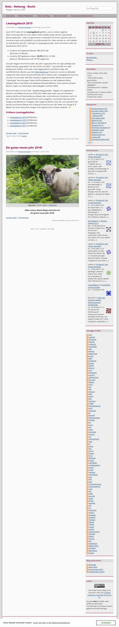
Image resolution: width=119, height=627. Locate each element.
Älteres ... (90, 60)
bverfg (91, 365)
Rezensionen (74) (98, 135)
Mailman (92, 458)
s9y (90, 491)
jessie (91, 446)
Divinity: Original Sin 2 (97, 222)
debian (91, 382)
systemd (92, 517)
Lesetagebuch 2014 (18, 117)
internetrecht (94, 439)
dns (90, 389)
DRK (90, 394)
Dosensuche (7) (98, 125)
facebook (92, 411)
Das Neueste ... (92, 57)
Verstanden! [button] (106, 623)
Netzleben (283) (98, 130)
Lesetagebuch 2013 (18, 120)
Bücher (91, 368)
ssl (90, 508)
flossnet (92, 415)
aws (90, 349)
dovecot (92, 392)
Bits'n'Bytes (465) (98, 118)
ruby (90, 489)
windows (92, 548)
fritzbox (92, 420)
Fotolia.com (53, 205)
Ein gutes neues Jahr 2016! (24, 147)
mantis (91, 460)
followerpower (94, 418)
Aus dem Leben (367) (100, 111)
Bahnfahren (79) (98, 113)
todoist (91, 522)
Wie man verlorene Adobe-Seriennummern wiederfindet (96, 301)
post (90, 482)
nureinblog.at (93, 285)
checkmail (93, 373)
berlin (91, 356)
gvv (90, 427)
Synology (92, 515)
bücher (24, 136)
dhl (90, 387)
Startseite (10, 16)
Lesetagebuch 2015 (19, 23)
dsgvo (91, 396)
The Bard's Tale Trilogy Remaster (98, 155)
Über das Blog (43, 16)
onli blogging (93, 221)
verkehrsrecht (94, 532)
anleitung (92, 339)
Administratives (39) (99, 108)
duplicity (92, 401)
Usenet (91, 529)
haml (91, 430)
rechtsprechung (95, 484)
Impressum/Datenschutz (82, 16)
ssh (90, 505)
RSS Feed (92, 565)
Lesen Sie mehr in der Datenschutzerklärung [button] (51, 623)
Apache (92, 342)
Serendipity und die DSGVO (99, 286)
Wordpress (93, 551)
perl (90, 477)
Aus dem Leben (11, 133)
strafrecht (92, 510)
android (92, 337)
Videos (91, 536)
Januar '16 (100, 44)
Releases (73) (97, 132)
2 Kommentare (23, 133)
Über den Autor (60, 16)
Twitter (91, 524)
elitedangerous (95, 406)
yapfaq (91, 553)
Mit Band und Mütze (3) (101, 127)
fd (89, 413)
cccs (90, 370)
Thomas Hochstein (24, 27)
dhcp (91, 384)
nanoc (91, 470)
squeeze (92, 503)
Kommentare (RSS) (96, 569)
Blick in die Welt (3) (99, 123)
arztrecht (92, 344)
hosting (92, 434)
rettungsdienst (94, 486)
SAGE (91, 494)
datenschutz (93, 377)
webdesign (93, 543)
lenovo (91, 453)
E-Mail (91, 403)
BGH (90, 358)
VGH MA (92, 534)
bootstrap (92, 361)
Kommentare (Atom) (96, 572)
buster (91, 363)
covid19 (92, 375)
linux (91, 456)
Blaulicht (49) (97, 120)
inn (90, 437)
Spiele (91, 501)
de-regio (92, 380)
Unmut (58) (96, 137)
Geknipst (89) (97, 116)
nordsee (92, 472)
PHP (90, 479)
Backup (91, 351)
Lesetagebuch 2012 (18, 123)
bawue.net (93, 354)
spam (91, 498)
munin (91, 467)
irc (90, 444)
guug (91, 425)
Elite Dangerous (41, 72)
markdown (93, 463)
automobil (93, 346)
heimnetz (92, 432)
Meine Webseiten (25, 16)
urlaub (91, 527)
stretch (91, 512)
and (90, 335)
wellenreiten (94, 546)
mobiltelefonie (94, 465)
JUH (90, 449)
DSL (90, 399)
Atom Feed (93, 567)
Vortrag (91, 539)
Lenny (91, 451)
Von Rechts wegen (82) (100, 139)
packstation (93, 475)
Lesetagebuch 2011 (18, 125)
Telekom (92, 520)
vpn (90, 541)
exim (91, 408)
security (92, 496)
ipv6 (90, 441)
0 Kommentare (23, 218)
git (90, 422)
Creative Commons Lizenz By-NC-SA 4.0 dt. (99, 595)
